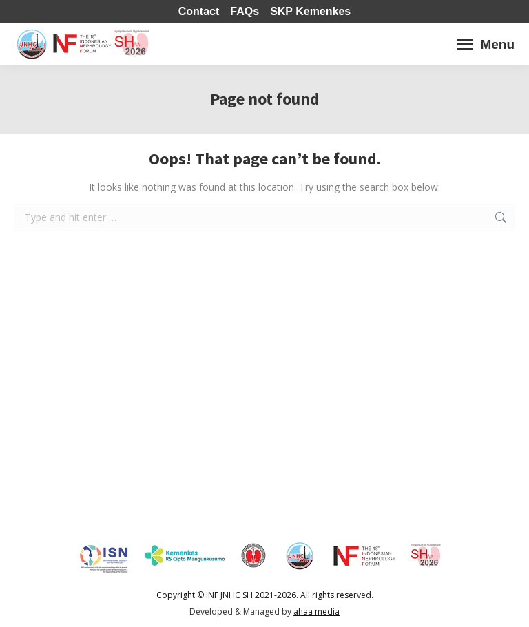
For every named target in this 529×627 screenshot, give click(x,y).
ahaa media (316, 611)
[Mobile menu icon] (485, 44)
